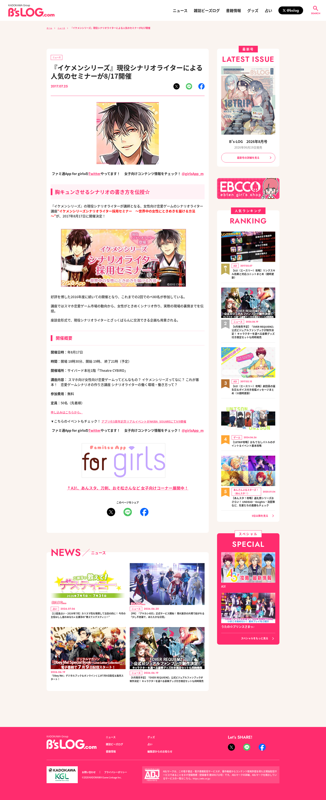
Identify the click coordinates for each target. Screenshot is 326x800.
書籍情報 (233, 10)
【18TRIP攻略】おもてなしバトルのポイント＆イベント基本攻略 (253, 451)
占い (268, 10)
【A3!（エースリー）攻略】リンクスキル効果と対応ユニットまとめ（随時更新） (253, 275)
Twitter (94, 174)
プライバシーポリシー (120, 772)
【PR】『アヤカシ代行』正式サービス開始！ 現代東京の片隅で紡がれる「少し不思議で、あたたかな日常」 (166, 620)
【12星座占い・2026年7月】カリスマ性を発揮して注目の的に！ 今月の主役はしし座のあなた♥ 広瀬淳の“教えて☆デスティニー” (87, 620)
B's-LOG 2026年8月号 (248, 141)
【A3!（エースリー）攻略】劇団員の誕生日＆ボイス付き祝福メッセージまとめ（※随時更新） (253, 397)
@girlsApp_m (193, 174)
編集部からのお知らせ (162, 751)
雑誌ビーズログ (207, 10)
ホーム (50, 28)
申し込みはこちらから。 (69, 412)
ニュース (180, 10)
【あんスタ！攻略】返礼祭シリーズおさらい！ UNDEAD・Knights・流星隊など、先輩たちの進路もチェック (253, 511)
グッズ (252, 10)
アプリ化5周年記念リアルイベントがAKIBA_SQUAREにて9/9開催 (150, 421)
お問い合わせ (90, 772)
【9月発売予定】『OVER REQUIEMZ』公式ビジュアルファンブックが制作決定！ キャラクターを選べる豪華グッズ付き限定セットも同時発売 (167, 692)
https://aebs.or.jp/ (202, 778)
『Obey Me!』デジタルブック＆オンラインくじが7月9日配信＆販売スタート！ (86, 688)
